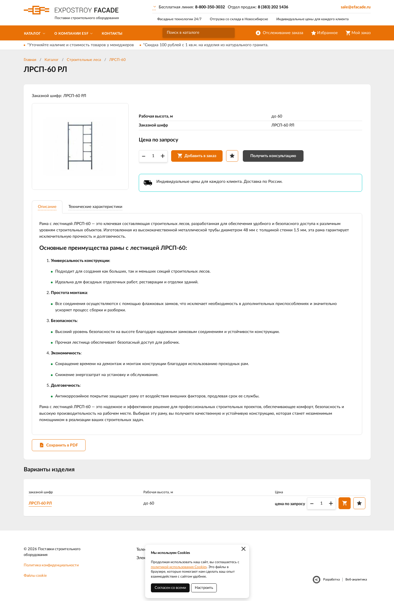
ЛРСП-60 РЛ (40, 505)
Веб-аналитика (356, 581)
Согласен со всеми (170, 588)
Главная (30, 60)
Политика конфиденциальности (51, 567)
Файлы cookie (35, 577)
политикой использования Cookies (179, 567)
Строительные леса (84, 60)
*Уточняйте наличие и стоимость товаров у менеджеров (80, 45)
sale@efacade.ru (356, 7)
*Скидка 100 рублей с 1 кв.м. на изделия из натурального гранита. (205, 45)
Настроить (204, 588)
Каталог (51, 60)
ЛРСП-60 (117, 60)
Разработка (331, 581)
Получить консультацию (274, 156)
